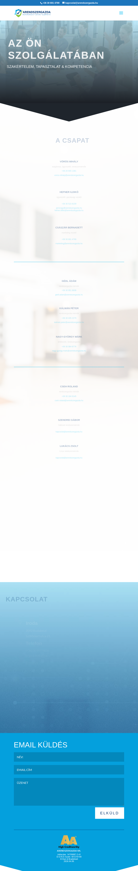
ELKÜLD (109, 822)
